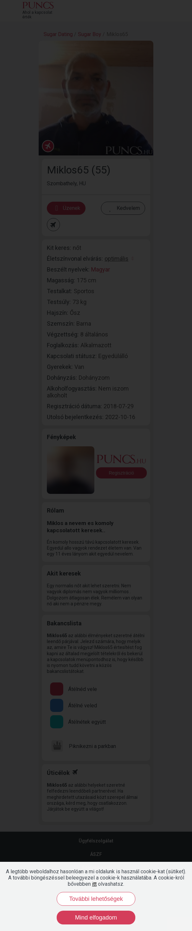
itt (94, 884)
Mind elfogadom (96, 917)
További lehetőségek (96, 899)
